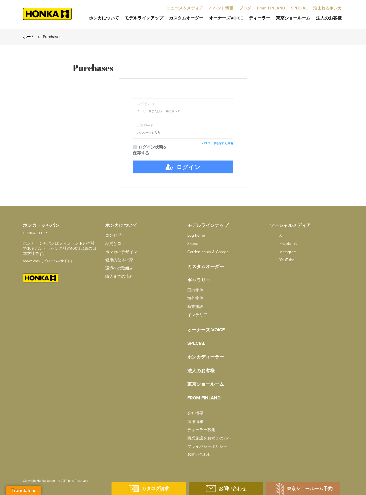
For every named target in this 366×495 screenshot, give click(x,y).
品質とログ (115, 243)
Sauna (192, 243)
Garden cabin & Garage (208, 252)
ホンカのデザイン (121, 252)
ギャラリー (198, 280)
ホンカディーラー (205, 357)
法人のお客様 (329, 18)
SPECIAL (196, 343)
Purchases (52, 36)
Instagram (283, 252)
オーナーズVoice (226, 18)
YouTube (282, 260)
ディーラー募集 (201, 429)
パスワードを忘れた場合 (217, 143)
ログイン (183, 167)
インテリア (197, 314)
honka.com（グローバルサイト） (48, 261)
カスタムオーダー (186, 18)
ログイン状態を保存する (150, 150)
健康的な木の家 (119, 260)
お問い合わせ (199, 454)
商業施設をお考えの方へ (209, 438)
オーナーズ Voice (206, 330)
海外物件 (195, 298)
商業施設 (195, 306)
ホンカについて (104, 18)
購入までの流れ (119, 276)
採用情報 (195, 421)
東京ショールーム (293, 18)
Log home (196, 235)
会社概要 (195, 413)
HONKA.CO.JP (35, 233)
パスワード (145, 126)
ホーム (29, 36)
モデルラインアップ (144, 18)
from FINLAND (203, 398)
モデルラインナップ (207, 225)
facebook (283, 243)
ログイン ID (145, 104)
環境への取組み (119, 268)
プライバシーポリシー (207, 446)
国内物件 (195, 290)
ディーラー (259, 18)
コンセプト (115, 235)
